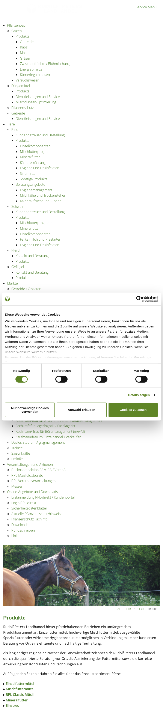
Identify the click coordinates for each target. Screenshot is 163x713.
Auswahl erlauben (81, 410)
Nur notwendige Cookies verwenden (30, 409)
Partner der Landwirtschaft (23, 12)
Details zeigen (139, 395)
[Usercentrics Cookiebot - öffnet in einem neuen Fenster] (139, 299)
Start (118, 609)
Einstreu (12, 705)
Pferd (140, 609)
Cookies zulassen (133, 410)
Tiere (129, 609)
